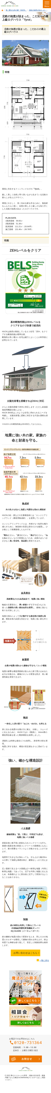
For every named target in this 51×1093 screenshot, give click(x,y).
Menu (47, 4)
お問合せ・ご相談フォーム (25, 1059)
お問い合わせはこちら (25, 953)
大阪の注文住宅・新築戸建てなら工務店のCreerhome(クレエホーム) (25, 1077)
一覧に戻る (44, 960)
